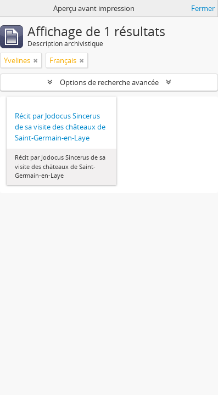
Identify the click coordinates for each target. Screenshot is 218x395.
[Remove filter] (35, 60)
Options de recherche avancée (109, 82)
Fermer (203, 8)
